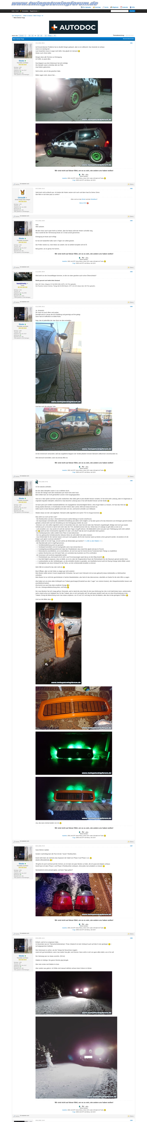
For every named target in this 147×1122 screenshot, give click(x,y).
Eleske (21, 61)
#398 (131, 938)
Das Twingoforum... (17, 15)
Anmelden (25, 11)
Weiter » (50, 35)
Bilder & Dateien (27, 15)
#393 (131, 220)
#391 (131, 43)
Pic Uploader (87, 7)
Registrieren (34, 11)
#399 (131, 1120)
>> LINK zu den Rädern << (92, 541)
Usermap (98, 7)
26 (32, 35)
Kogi (74, 180)
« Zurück (21, 35)
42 (45, 35)
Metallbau (94, 199)
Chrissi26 (21, 198)
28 (38, 35)
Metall (83, 199)
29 (41, 35)
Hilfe (133, 7)
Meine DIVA (83, 203)
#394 (131, 271)
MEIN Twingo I (37, 15)
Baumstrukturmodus (128, 38)
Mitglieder (115, 7)
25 (29, 35)
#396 (131, 480)
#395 (131, 306)
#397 (131, 846)
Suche (106, 7)
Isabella (64, 178)
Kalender (125, 7)
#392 (131, 188)
